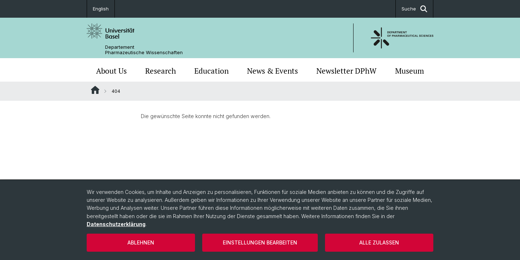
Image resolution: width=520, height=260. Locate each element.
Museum (409, 71)
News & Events (272, 71)
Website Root (95, 90)
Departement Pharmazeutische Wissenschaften (144, 49)
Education (211, 71)
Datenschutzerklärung (116, 224)
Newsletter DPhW (346, 71)
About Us (111, 71)
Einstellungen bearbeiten (260, 242)
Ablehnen (140, 242)
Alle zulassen (379, 242)
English (101, 9)
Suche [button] (414, 8)
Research (160, 71)
